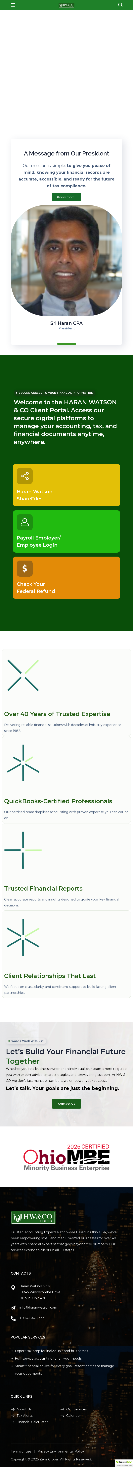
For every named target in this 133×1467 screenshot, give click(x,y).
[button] (120, 5)
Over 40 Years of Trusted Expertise (57, 713)
